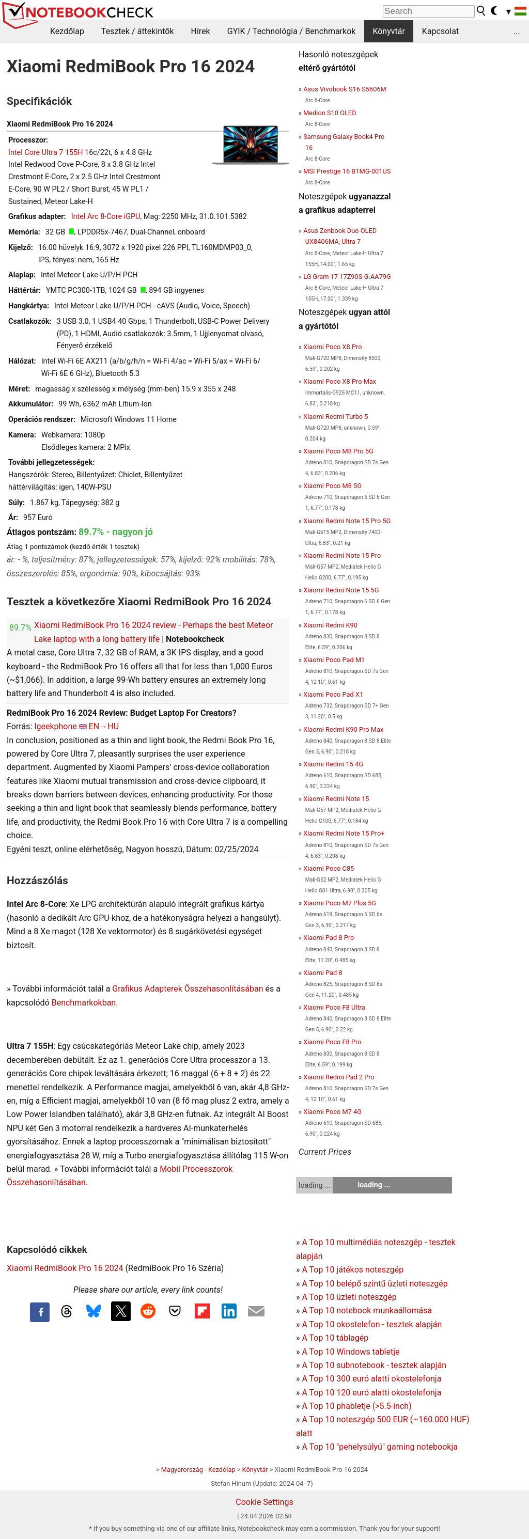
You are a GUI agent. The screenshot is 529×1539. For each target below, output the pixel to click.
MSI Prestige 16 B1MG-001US (347, 171)
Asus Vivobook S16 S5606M (344, 89)
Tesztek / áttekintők (137, 31)
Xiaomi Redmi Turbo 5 (335, 416)
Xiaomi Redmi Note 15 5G (341, 590)
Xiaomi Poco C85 (328, 868)
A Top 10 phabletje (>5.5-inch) (356, 1406)
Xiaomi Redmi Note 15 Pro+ (343, 833)
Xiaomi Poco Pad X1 (333, 694)
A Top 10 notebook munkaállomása (367, 1310)
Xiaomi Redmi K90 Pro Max (343, 729)
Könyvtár (388, 31)
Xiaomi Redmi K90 (330, 625)
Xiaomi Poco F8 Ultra (334, 1007)
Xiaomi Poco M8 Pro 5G (338, 451)
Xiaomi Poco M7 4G (332, 1112)
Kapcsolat (440, 31)
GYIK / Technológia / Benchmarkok (291, 31)
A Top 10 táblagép (335, 1338)
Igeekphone (55, 726)
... (517, 31)
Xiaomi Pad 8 (322, 973)
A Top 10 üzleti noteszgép (349, 1297)
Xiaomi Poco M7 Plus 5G (339, 903)
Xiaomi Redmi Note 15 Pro (342, 555)
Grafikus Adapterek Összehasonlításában (187, 989)
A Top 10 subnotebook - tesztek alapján (374, 1365)
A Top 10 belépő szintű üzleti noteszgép (374, 1284)
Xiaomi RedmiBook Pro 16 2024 (65, 1268)
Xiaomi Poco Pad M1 (334, 660)
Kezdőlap (67, 31)
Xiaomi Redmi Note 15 (336, 799)
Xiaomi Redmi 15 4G (333, 764)
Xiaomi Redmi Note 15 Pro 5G (347, 521)
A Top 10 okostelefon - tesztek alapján (372, 1324)
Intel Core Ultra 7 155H (45, 152)
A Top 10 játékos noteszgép (352, 1270)
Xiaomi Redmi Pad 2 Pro (339, 1077)
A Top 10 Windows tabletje (350, 1352)
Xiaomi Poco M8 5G (332, 486)
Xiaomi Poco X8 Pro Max (339, 381)
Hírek (200, 31)
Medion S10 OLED (329, 113)
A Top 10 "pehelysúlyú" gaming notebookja (380, 1447)
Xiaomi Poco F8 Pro (332, 1042)
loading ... (314, 1185)
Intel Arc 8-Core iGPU (106, 216)
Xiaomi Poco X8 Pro (332, 347)
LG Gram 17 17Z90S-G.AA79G (347, 276)
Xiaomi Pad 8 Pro (328, 937)
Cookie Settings (264, 1502)
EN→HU (104, 726)
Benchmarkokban (84, 1003)
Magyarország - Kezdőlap (198, 1469)
